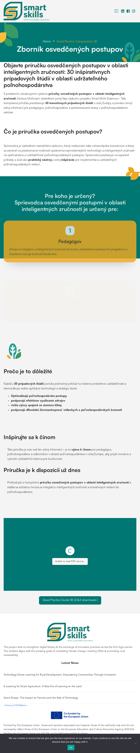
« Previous (8, 705)
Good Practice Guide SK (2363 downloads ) (70, 600)
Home (47, 41)
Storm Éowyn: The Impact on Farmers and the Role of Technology (41, 698)
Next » (24, 705)
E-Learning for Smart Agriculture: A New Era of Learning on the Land (43, 686)
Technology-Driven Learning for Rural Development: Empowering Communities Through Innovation (60, 675)
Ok (70, 747)
